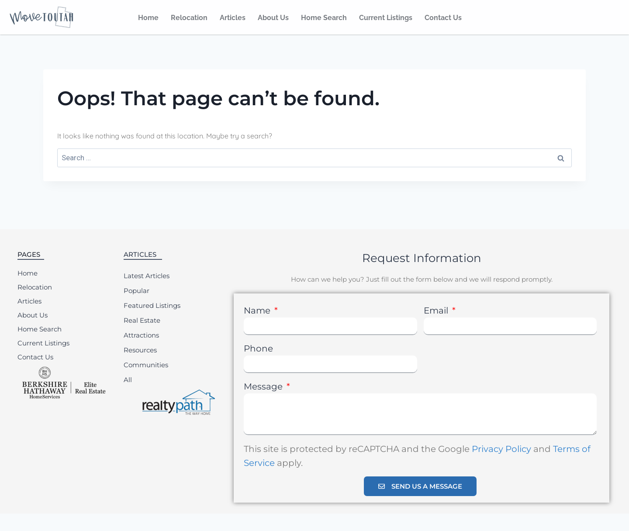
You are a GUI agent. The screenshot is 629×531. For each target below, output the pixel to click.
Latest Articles (146, 276)
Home (148, 18)
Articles (232, 18)
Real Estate (142, 320)
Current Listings (385, 18)
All (128, 380)
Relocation (189, 18)
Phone (258, 348)
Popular (136, 290)
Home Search (324, 18)
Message (264, 386)
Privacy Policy (501, 449)
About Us (273, 18)
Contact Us (443, 18)
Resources (140, 350)
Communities (146, 365)
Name (258, 310)
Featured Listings (152, 305)
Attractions (141, 335)
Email (437, 310)
